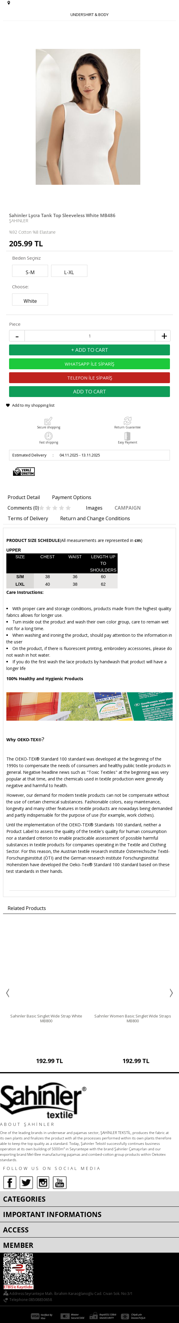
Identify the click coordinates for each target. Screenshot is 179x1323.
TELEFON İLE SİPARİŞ (89, 378)
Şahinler (18, 220)
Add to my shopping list (33, 405)
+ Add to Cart (89, 349)
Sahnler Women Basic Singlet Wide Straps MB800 (132, 1018)
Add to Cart (89, 391)
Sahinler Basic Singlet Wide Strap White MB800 (46, 1018)
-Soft (90, 1315)
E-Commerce (107, 1315)
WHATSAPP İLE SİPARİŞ (89, 364)
